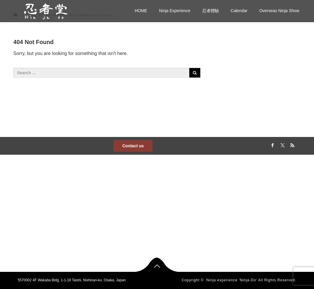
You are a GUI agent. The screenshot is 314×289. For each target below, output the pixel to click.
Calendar (239, 10)
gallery (193, 218)
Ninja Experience (174, 10)
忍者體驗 (210, 10)
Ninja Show (144, 208)
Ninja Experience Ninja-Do (102, 208)
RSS (291, 144)
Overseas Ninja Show (279, 10)
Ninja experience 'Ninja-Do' (231, 280)
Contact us (133, 145)
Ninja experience (148, 218)
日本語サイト (92, 218)
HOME (141, 10)
